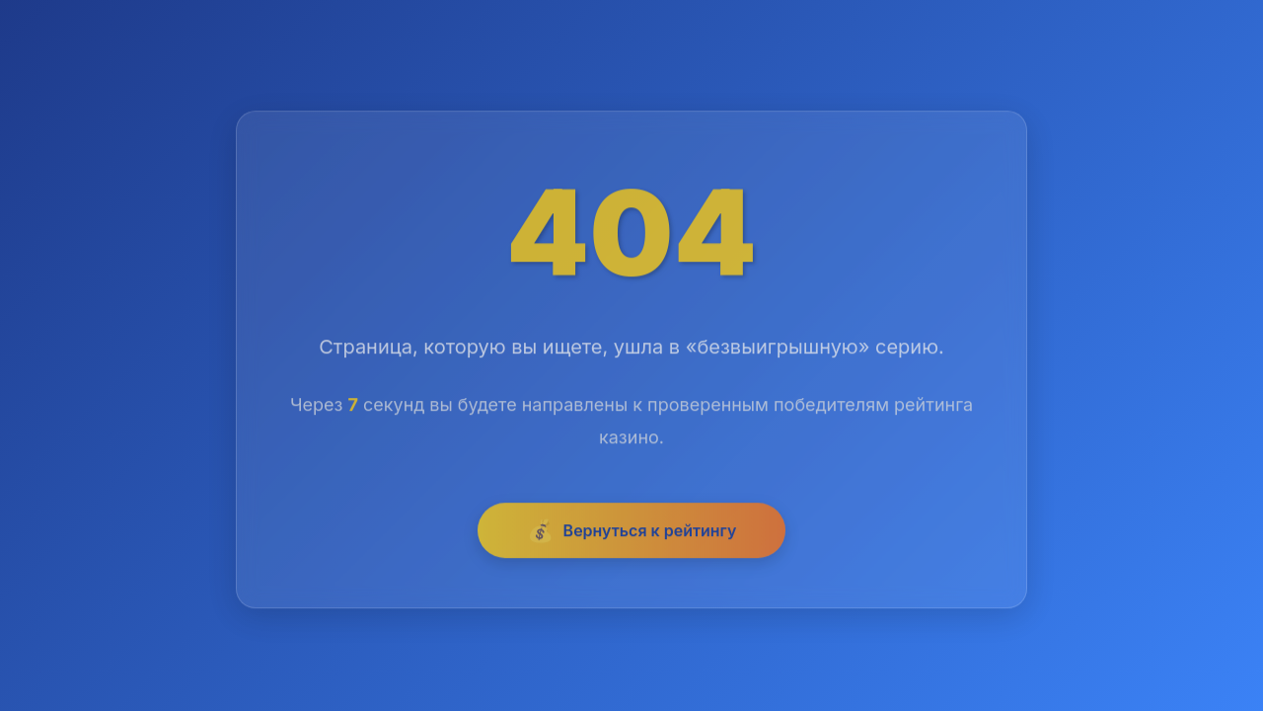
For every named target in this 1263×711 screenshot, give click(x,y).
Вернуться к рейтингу (632, 533)
